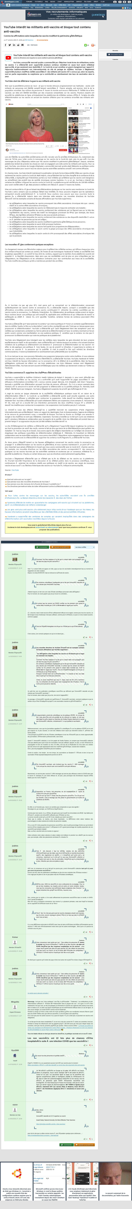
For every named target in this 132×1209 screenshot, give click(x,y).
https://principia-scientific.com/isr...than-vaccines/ (50, 1124)
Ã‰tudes (87, 2)
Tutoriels (39, 2)
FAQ (46, 2)
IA (38, 5)
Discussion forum (115, 54)
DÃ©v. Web (62, 5)
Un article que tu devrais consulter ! (38, 993)
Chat (59, 2)
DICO (91, 8)
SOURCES (72, 8)
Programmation (77, 5)
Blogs (52, 2)
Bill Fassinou (29, 40)
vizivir (15, 1105)
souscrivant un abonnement (47, 527)
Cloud (33, 5)
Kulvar (15, 937)
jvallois (15, 554)
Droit (96, 2)
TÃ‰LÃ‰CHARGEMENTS (59, 8)
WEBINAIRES (39, 8)
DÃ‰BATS (80, 8)
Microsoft (49, 5)
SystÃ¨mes (106, 5)
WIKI (86, 8)
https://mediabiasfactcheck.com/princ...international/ (43, 1135)
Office (92, 5)
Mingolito (15, 1002)
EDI (69, 5)
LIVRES (47, 8)
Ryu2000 (15, 1050)
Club (102, 2)
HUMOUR (98, 8)
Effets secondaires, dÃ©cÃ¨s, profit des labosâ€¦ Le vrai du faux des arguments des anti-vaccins (56, 1065)
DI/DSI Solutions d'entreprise (20, 5)
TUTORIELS (25, 8)
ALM (42, 5)
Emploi (79, 2)
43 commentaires (42, 40)
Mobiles (98, 5)
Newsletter (69, 2)
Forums (29, 2)
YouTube (15, 470)
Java (55, 5)
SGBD (86, 5)
